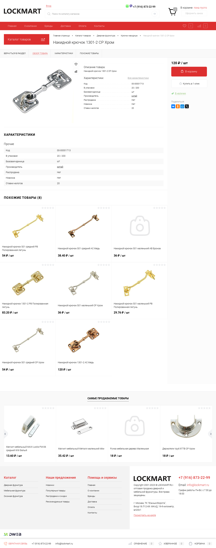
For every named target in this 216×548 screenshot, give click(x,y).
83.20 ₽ (28, 314)
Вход (48, 6)
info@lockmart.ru (198, 485)
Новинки (50, 485)
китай (134, 96)
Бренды (49, 26)
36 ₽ (139, 257)
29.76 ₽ (139, 314)
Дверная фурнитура (13, 485)
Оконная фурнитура (13, 496)
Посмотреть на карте (145, 515)
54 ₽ (27, 257)
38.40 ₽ (83, 257)
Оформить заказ (194, 13)
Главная (12, 26)
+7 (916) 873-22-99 (41, 543)
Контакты (99, 26)
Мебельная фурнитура (14, 490)
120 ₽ (83, 371)
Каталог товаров (26, 39)
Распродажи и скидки (56, 496)
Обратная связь (15, 543)
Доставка (66, 26)
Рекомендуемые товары (58, 501)
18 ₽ (116, 455)
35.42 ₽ (66, 455)
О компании (30, 26)
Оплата (82, 26)
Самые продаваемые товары (108, 398)
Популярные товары (55, 490)
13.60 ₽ (14, 455)
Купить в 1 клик (189, 83)
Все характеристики (138, 78)
